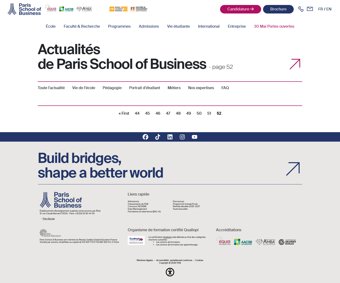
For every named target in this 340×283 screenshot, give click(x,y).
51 (209, 113)
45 (147, 113)
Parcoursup (178, 201)
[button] (170, 272)
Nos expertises (201, 87)
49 (188, 113)
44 (137, 113)
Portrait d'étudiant (144, 87)
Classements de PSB (138, 204)
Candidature (238, 9)
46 (158, 113)
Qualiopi (167, 237)
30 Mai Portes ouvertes (274, 26)
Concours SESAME (137, 206)
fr (320, 9)
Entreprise (237, 26)
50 (199, 113)
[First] (124, 113)
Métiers (174, 87)
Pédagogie (112, 87)
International (209, 26)
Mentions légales (145, 260)
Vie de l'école (83, 87)
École (50, 26)
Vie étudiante (178, 26)
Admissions (149, 26)
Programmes (119, 26)
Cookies (199, 260)
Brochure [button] (278, 9)
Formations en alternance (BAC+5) (144, 211)
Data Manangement (137, 209)
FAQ (225, 87)
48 (178, 113)
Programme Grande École (185, 204)
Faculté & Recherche (82, 26)
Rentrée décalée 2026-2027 (186, 206)
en (329, 9)
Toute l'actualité (51, 87)
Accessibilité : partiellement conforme (174, 260)
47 (168, 113)
